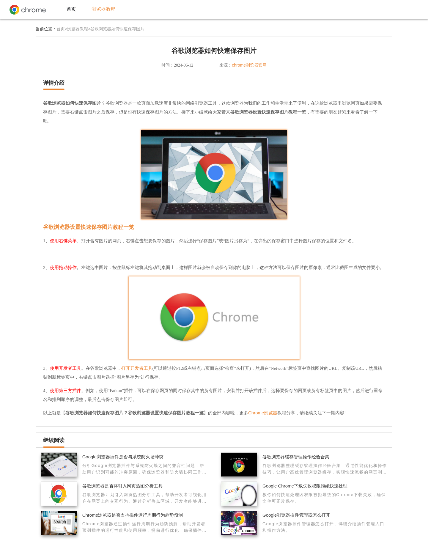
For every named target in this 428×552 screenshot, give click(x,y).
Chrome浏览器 (262, 412)
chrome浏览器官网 (249, 65)
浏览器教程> (78, 28)
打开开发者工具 (136, 368)
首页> (61, 28)
